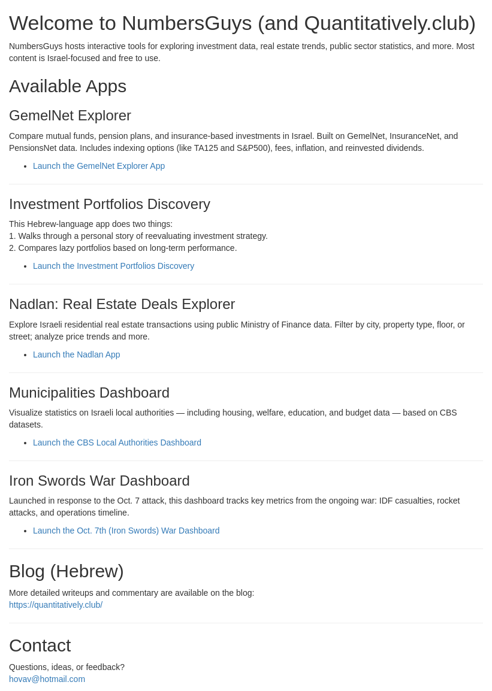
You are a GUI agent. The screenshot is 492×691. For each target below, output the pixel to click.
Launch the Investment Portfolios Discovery (113, 266)
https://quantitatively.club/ (55, 605)
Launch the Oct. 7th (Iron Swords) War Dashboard (126, 530)
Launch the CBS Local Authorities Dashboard (117, 442)
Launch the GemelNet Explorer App (99, 166)
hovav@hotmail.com (47, 679)
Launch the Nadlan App (76, 354)
